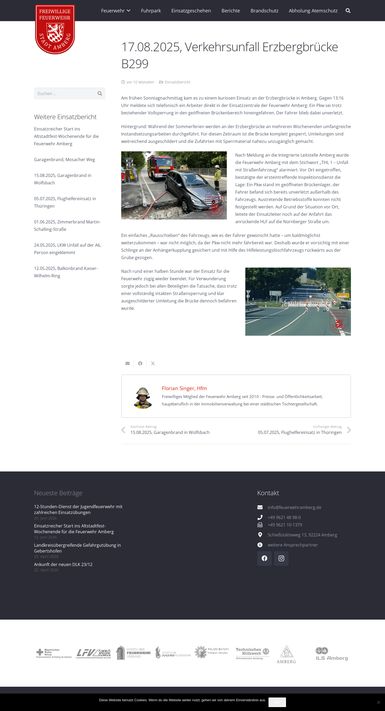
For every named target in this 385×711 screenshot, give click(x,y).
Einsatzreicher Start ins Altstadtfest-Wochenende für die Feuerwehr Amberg (66, 136)
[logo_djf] (172, 653)
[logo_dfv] (133, 653)
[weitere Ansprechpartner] (262, 544)
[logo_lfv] (93, 653)
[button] (128, 10)
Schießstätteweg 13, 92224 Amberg (302, 535)
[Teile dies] (140, 363)
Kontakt (268, 492)
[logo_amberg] (291, 653)
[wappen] (55, 30)
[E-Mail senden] (127, 363)
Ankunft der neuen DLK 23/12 (63, 564)
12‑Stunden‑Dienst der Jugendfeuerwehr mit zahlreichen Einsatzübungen (78, 509)
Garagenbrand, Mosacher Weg (64, 159)
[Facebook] (264, 558)
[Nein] (378, 702)
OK (277, 702)
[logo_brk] (54, 653)
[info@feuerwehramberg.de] (262, 507)
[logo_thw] (252, 653)
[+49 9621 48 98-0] (262, 517)
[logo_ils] (331, 653)
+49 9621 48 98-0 (284, 517)
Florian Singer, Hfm (184, 388)
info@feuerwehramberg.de (294, 507)
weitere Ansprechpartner (293, 545)
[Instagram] (281, 558)
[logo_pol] (212, 653)
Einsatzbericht (177, 82)
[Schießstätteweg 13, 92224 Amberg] (262, 534)
